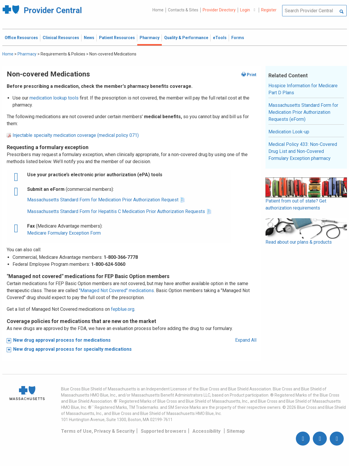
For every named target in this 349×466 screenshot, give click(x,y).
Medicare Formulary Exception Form (64, 233)
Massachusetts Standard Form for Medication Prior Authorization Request (103, 200)
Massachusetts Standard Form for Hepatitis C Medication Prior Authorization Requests (116, 211)
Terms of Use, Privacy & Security (98, 431)
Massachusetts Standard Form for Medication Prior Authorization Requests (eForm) (303, 112)
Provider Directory (219, 10)
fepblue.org (122, 309)
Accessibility (206, 431)
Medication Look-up (288, 132)
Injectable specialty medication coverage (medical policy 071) (76, 135)
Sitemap (236, 431)
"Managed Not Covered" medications (116, 290)
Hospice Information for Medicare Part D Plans (303, 89)
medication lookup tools (54, 98)
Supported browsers (163, 431)
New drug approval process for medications (62, 340)
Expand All (245, 340)
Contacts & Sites (183, 10)
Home (158, 10)
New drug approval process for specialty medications (72, 349)
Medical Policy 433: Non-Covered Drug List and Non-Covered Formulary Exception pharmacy (302, 151)
